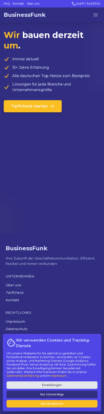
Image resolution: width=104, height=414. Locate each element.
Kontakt (18, 3)
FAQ (7, 3)
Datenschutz (17, 329)
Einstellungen (52, 385)
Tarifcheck (15, 293)
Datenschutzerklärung (23, 375)
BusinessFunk (25, 14)
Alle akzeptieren (52, 403)
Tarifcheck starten (32, 106)
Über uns (33, 3)
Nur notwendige (52, 394)
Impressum (15, 321)
